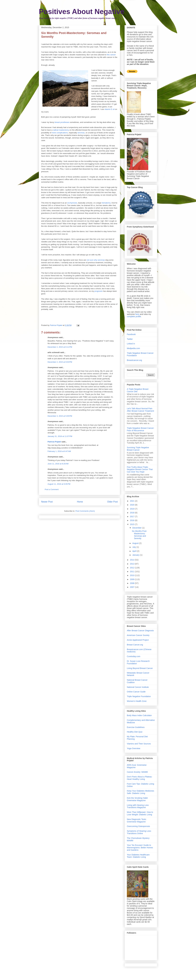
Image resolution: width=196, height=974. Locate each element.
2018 (132, 513)
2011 (132, 571)
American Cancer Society (138, 635)
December (137, 528)
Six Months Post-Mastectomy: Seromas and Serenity (139, 534)
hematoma (106, 203)
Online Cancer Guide (136, 692)
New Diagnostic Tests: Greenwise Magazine (136, 820)
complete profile (134, 316)
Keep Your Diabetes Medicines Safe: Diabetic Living (140, 792)
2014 (132, 560)
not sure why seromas (96, 260)
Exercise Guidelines (136, 727)
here (137, 314)
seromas (81, 133)
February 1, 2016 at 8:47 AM (59, 451)
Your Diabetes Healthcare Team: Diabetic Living (138, 856)
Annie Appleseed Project (138, 640)
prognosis (98, 291)
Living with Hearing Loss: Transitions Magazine (138, 806)
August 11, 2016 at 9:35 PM (59, 484)
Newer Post (47, 502)
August (135, 543)
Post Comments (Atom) (85, 511)
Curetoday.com (133, 656)
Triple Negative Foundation (139, 696)
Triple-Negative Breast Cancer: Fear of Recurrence (140, 429)
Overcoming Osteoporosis (138, 826)
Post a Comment (52, 489)
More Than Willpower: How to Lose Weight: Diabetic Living (140, 813)
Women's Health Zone (137, 701)
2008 (132, 583)
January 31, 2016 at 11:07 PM (60, 436)
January (136, 555)
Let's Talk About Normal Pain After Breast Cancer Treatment (140, 409)
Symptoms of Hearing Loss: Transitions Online (139, 832)
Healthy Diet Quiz (134, 732)
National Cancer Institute (138, 687)
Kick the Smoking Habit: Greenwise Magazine (137, 799)
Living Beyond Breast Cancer (140, 668)
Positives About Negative (81, 12)
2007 (132, 587)
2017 (132, 516)
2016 (132, 520)
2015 (132, 524)
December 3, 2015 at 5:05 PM (60, 416)
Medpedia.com (133, 348)
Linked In (131, 343)
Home (80, 502)
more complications (60, 133)
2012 (132, 568)
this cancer (111, 55)
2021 (132, 501)
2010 (132, 575)
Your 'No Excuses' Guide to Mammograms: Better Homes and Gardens (140, 847)
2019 (132, 509)
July (134, 547)
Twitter (130, 339)
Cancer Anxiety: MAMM (137, 772)
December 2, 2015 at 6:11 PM (60, 347)
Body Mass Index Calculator (139, 715)
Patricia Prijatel (54, 442)
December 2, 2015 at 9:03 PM (60, 362)
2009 (132, 579)
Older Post (112, 502)
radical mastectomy (61, 130)
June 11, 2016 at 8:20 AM (58, 464)
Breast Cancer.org (135, 645)
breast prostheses (62, 122)
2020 (132, 505)
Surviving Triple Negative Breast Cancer (138, 448)
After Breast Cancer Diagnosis (140, 630)
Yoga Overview (133, 748)
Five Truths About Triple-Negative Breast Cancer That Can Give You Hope (140, 469)
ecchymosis (72, 203)
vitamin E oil (110, 109)
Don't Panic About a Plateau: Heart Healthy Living (139, 778)
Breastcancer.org (134, 360)
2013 (132, 564)
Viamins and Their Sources (139, 744)
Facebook (131, 334)
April (134, 551)
